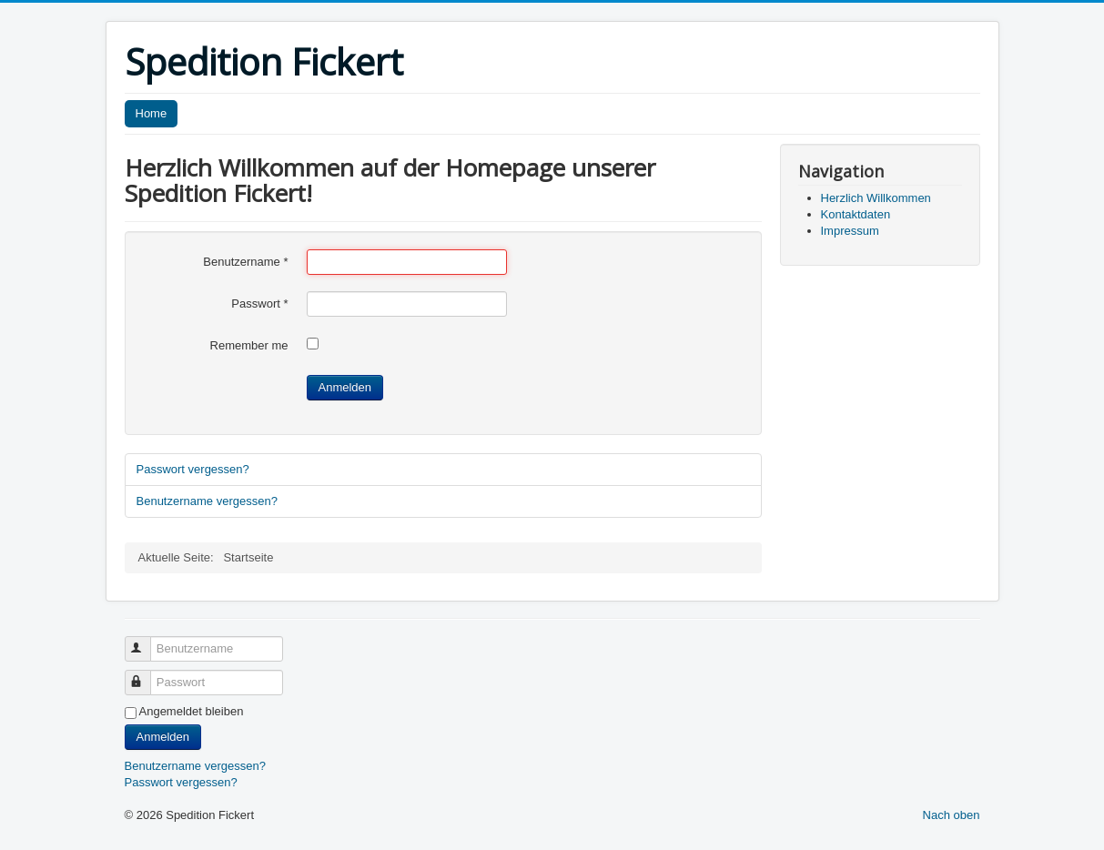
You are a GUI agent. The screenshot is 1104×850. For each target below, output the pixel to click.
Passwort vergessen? (193, 469)
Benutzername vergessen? (207, 501)
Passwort (259, 303)
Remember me (249, 345)
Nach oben (951, 815)
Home (151, 113)
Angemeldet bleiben (191, 711)
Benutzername (245, 261)
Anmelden (345, 387)
